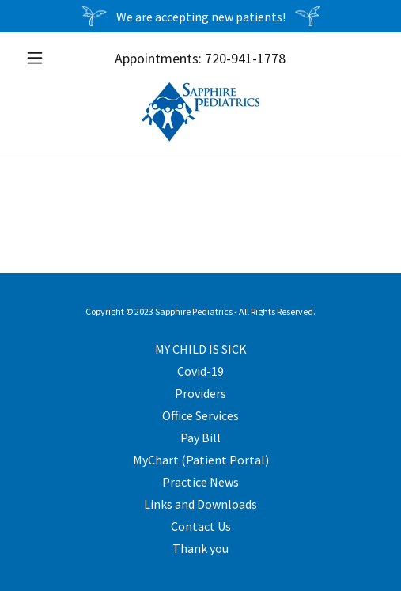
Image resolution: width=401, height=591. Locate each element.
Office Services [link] (200, 415)
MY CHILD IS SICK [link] (201, 349)
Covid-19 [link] (200, 371)
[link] (200, 111)
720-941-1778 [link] (245, 58)
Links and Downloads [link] (200, 504)
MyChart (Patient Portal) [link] (201, 460)
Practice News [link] (200, 482)
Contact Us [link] (201, 526)
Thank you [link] (200, 548)
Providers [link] (200, 393)
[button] (46, 58)
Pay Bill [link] (200, 437)
